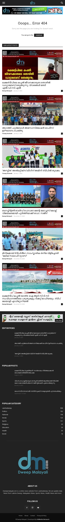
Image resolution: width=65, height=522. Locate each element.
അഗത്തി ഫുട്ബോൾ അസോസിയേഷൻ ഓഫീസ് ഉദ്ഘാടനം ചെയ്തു (38, 343)
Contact (32, 516)
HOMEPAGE (39, 35)
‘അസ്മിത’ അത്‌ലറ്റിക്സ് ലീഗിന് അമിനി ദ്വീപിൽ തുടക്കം (31, 170)
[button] (3, 3)
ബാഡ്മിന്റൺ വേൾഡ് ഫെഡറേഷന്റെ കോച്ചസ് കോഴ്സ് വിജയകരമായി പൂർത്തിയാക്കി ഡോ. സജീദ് (29, 212)
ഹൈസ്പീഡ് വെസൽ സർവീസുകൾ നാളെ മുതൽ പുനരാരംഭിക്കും (38, 391)
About (26, 516)
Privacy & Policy (41, 516)
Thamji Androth (7, 133)
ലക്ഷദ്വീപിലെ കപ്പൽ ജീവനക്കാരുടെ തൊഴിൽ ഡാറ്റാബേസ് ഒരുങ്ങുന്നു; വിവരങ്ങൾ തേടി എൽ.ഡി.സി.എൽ (26, 85)
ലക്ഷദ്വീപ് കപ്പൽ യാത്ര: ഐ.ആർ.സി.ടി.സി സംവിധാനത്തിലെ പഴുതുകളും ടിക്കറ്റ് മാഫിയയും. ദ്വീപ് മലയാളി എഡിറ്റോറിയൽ (31, 299)
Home (20, 516)
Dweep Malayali (7, 91)
